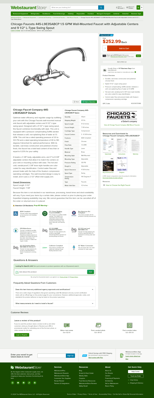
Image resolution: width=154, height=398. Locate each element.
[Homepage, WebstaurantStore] (29, 7)
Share (76, 102)
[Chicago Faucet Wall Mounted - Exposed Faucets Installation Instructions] (121, 146)
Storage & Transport (103, 14)
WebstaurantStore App (61, 376)
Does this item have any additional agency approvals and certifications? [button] (43, 289)
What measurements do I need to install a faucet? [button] (34, 303)
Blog (80, 370)
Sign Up (70, 356)
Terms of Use (63, 277)
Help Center (136, 371)
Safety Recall (83, 386)
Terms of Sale (71, 394)
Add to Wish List (122, 62)
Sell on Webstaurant (111, 383)
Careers (107, 376)
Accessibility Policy (105, 394)
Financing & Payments (112, 378)
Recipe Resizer (59, 381)
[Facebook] (23, 382)
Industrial (125, 14)
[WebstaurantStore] (28, 367)
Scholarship (109, 381)
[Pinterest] (34, 382)
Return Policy (109, 386)
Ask (90, 272)
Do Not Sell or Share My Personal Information (128, 394)
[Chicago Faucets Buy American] (108, 165)
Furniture (91, 14)
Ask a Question (89, 102)
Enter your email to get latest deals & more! (21, 356)
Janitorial (116, 14)
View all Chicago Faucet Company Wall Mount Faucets (122, 125)
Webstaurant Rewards (61, 373)
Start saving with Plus (95, 357)
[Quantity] (105, 48)
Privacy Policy (74, 277)
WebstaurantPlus (59, 370)
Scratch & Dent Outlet (86, 373)
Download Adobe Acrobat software (113, 178)
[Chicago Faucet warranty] (135, 146)
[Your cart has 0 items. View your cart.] (140, 7)
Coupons (82, 378)
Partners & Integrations (61, 383)
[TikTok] (29, 382)
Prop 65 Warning (40, 205)
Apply (139, 56)
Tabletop (71, 14)
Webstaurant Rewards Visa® (119, 56)
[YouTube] (18, 382)
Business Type (136, 14)
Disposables (81, 14)
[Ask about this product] (54, 272)
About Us (108, 370)
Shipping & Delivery (135, 383)
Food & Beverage (59, 14)
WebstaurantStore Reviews (88, 383)
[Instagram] (12, 382)
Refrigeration (35, 14)
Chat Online (133, 380)
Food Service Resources (87, 381)
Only (104, 38)
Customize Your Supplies (62, 378)
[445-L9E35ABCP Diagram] (121, 165)
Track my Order (135, 376)
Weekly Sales (83, 376)
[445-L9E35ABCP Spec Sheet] (108, 146)
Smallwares (46, 14)
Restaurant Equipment (20, 14)
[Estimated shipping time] (135, 72)
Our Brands (109, 373)
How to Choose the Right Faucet (123, 185)
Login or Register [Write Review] (21, 335)
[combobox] (74, 7)
